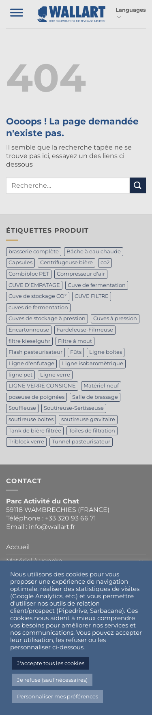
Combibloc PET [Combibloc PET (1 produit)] (29, 274)
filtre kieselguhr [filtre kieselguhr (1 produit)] (29, 341)
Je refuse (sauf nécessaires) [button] (52, 679)
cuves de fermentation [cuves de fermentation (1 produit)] (38, 307)
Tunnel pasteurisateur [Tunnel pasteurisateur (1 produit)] (81, 442)
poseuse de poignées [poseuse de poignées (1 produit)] (36, 397)
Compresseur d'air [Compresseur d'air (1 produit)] (81, 274)
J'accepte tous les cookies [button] (50, 663)
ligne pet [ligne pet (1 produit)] (20, 375)
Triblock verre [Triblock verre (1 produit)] (26, 442)
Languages (131, 14)
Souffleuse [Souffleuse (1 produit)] (22, 408)
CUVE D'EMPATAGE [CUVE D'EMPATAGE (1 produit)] (34, 285)
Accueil (18, 547)
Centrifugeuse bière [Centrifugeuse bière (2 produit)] (66, 262)
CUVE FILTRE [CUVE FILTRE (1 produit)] (92, 296)
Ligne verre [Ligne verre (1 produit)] (55, 375)
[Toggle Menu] (16, 14)
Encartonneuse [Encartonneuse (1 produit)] (29, 330)
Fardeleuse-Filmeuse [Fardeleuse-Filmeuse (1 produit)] (85, 330)
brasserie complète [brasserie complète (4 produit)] (34, 251)
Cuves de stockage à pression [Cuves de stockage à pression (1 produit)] (47, 318)
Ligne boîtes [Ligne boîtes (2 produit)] (105, 352)
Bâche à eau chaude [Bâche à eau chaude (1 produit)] (93, 251)
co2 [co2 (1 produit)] (105, 262)
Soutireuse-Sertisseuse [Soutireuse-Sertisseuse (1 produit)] (74, 408)
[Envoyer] (138, 185)
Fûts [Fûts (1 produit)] (75, 352)
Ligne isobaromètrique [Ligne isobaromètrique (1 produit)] (92, 363)
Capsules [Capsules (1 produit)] (20, 262)
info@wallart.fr (52, 527)
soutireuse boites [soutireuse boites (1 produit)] (31, 419)
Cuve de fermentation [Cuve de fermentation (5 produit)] (97, 285)
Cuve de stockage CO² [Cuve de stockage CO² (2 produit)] (38, 296)
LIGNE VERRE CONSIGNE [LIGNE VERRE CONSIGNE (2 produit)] (42, 386)
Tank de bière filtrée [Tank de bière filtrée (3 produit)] (35, 431)
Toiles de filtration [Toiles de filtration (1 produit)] (92, 431)
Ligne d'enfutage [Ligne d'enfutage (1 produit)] (31, 363)
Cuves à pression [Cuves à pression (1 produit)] (115, 318)
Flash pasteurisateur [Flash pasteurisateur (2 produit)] (35, 352)
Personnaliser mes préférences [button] (57, 696)
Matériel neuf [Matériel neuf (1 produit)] (101, 386)
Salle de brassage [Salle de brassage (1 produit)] (95, 397)
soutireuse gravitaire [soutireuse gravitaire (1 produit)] (88, 419)
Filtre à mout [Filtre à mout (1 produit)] (75, 341)
